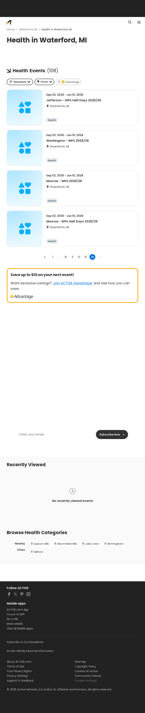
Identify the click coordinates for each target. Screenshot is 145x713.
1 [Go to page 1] (52, 257)
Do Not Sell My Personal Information (30, 651)
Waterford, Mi (28, 29)
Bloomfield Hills (65, 544)
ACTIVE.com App (18, 609)
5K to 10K (12, 619)
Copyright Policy (85, 666)
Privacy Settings (17, 676)
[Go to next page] (100, 257)
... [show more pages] (59, 257)
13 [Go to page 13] (86, 257)
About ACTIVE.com (19, 662)
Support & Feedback (20, 680)
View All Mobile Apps (20, 628)
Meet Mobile (15, 624)
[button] (44, 82)
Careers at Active (86, 671)
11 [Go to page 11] (72, 257)
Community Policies (88, 676)
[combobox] (20, 82)
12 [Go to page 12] (79, 257)
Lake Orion (90, 544)
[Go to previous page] (45, 257)
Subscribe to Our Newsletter (25, 642)
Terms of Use (15, 666)
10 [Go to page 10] (66, 257)
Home (11, 29)
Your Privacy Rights (19, 671)
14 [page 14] (92, 257)
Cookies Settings (86, 680)
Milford (36, 552)
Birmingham (114, 544)
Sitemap (80, 662)
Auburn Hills (39, 544)
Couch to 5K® (16, 614)
